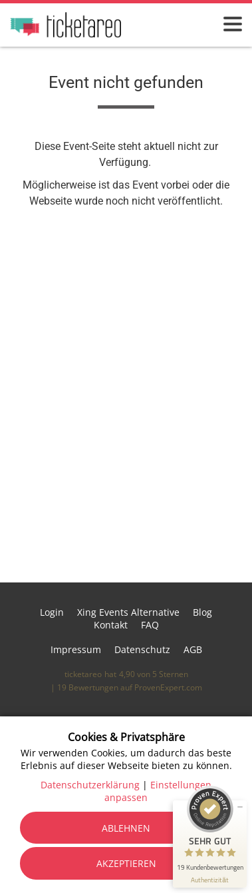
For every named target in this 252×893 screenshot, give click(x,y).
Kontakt (111, 624)
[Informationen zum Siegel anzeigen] (210, 880)
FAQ (150, 624)
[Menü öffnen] (232, 24)
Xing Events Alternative (128, 612)
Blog (202, 612)
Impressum (76, 649)
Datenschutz (142, 649)
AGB (193, 649)
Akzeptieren (126, 863)
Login (52, 612)
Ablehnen (126, 828)
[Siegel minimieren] (240, 807)
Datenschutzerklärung (90, 784)
